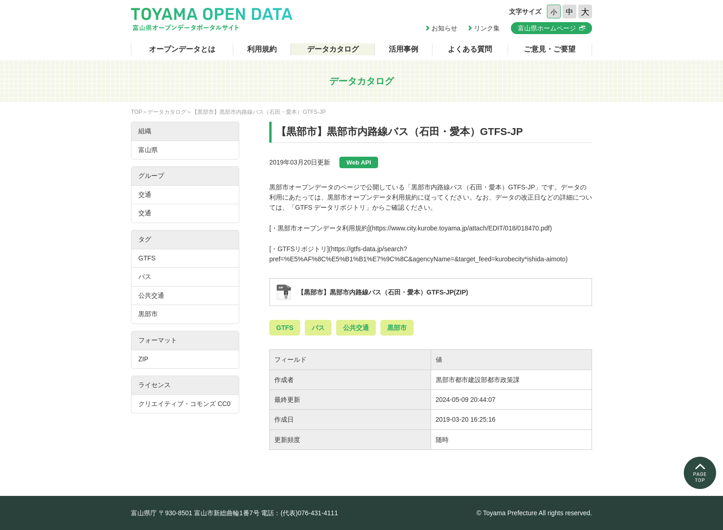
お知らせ (444, 28)
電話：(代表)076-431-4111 (299, 513)
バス (318, 327)
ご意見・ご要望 (549, 49)
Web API (358, 162)
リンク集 (487, 28)
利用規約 (262, 49)
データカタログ (333, 49)
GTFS (284, 327)
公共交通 (356, 327)
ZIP (143, 359)
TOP (136, 112)
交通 (144, 194)
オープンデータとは (182, 49)
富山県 (148, 149)
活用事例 (403, 49)
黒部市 (397, 327)
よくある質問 (470, 49)
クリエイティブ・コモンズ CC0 (184, 403)
